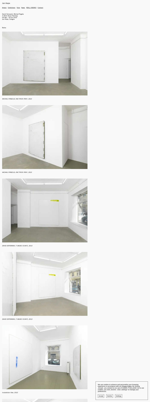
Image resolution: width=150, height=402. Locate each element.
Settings (118, 396)
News (23, 8)
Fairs (18, 8)
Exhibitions (11, 8)
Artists (4, 8)
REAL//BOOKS (31, 8)
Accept (101, 396)
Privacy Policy (127, 386)
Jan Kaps (6, 3)
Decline (109, 396)
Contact (40, 8)
